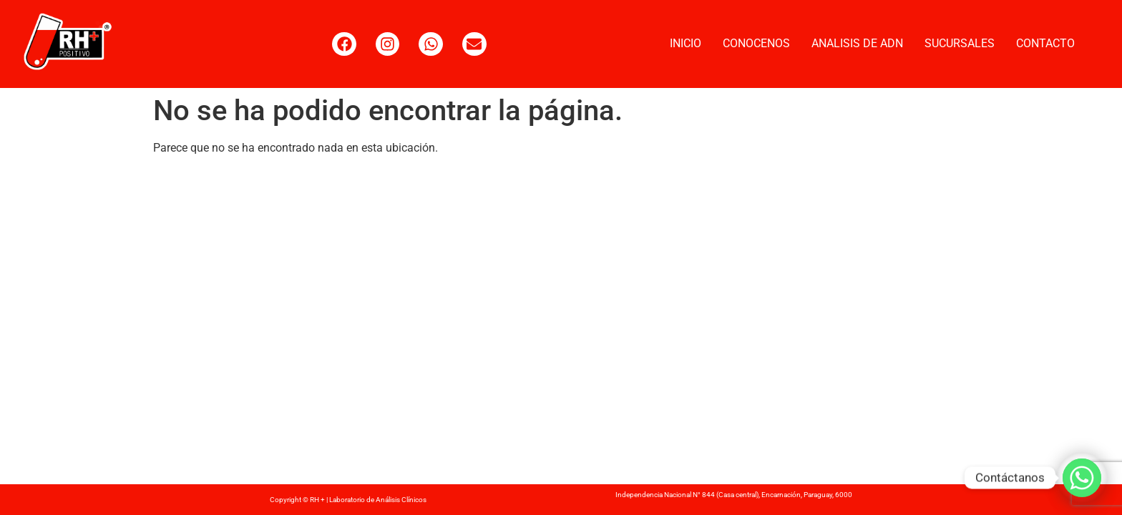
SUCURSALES (960, 43)
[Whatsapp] (1082, 477)
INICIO (685, 43)
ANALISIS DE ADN (857, 43)
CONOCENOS (756, 43)
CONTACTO (1045, 43)
